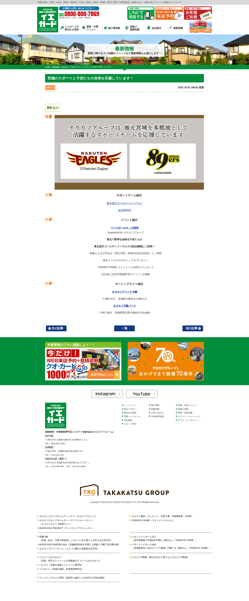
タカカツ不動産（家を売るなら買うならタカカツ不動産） (161, 557)
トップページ (130, 405)
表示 (55, 107)
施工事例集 (112, 27)
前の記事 (191, 328)
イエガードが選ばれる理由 (69, 28)
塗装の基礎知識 (132, 28)
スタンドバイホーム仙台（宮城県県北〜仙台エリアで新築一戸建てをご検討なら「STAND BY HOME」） (172, 546)
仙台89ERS (124, 210)
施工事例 (155, 405)
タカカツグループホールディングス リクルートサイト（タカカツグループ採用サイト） (66, 522)
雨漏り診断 (183, 409)
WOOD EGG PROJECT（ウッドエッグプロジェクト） (66, 528)
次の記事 (57, 328)
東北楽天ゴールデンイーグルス (124, 203)
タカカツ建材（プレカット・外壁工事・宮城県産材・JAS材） (163, 516)
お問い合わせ (157, 413)
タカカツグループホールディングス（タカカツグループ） (68, 516)
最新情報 (176, 27)
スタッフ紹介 (130, 424)
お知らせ (50, 87)
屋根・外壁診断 (185, 413)
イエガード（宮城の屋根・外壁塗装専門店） (61, 569)
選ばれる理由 (130, 413)
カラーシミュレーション (189, 416)
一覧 (124, 328)
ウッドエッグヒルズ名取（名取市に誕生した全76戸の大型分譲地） (73, 577)
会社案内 (154, 27)
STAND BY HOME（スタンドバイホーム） (153, 520)
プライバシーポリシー (188, 420)
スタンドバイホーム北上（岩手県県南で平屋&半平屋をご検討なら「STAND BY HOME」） (165, 538)
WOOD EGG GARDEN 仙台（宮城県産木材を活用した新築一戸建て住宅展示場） (80, 544)
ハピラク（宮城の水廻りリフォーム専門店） (61, 565)
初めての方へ (130, 409)
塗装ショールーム (132, 416)
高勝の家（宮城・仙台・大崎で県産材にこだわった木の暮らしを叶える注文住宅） (76, 538)
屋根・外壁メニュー (90, 28)
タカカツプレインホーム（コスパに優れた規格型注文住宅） (69, 548)
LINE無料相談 (157, 416)
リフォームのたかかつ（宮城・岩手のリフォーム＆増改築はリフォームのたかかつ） (70, 559)
